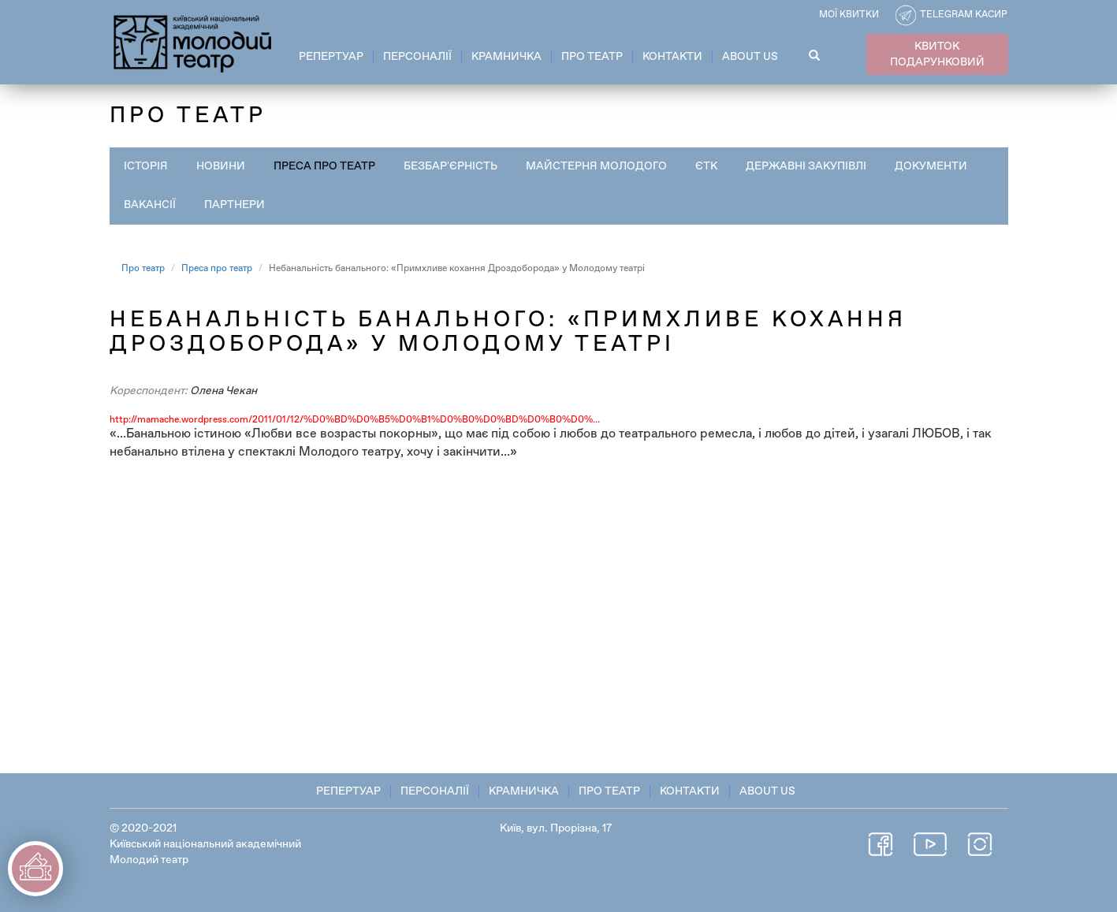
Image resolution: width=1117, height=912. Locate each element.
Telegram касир (963, 15)
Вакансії (150, 204)
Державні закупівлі (806, 166)
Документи (931, 166)
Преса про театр (324, 166)
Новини (220, 166)
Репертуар (331, 56)
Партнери (234, 204)
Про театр (592, 56)
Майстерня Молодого (596, 166)
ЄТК (706, 166)
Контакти (672, 56)
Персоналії (417, 56)
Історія (146, 166)
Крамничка (506, 56)
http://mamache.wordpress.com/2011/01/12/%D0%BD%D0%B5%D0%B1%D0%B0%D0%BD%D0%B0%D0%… (355, 420)
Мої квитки (849, 15)
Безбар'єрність (450, 166)
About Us (750, 56)
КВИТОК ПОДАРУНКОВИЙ (937, 54)
